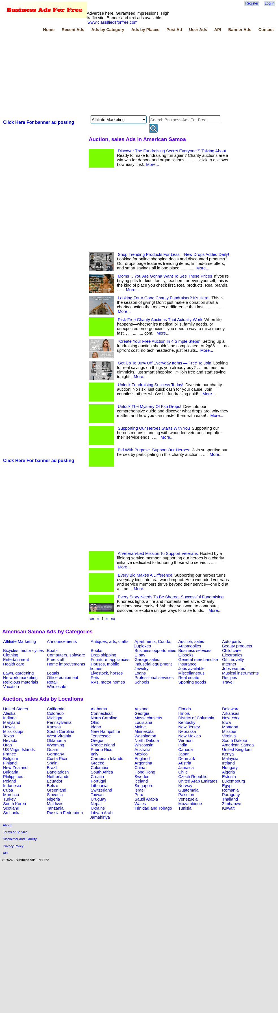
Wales (140, 803)
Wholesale (56, 686)
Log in (269, 3)
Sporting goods (192, 682)
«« (92, 618)
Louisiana (143, 722)
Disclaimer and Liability (20, 839)
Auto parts (231, 641)
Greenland (56, 790)
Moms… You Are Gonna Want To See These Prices (165, 276)
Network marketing (20, 677)
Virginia (229, 736)
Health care (13, 664)
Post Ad (174, 29)
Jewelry (141, 668)
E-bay (139, 655)
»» (113, 618)
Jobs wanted (233, 668)
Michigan (55, 718)
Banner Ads (239, 29)
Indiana (10, 718)
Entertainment (16, 659)
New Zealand (15, 767)
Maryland (11, 722)
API (217, 29)
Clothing (10, 655)
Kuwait (228, 808)
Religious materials (20, 682)
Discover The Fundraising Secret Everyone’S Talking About (172, 151)
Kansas (54, 727)
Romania (230, 790)
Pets (95, 677)
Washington (145, 736)
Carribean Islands (107, 758)
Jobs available (191, 668)
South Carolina (60, 731)
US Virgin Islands (19, 749)
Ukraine (98, 808)
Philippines (13, 776)
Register (251, 3)
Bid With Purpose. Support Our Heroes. (154, 450)
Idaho (96, 727)
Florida (184, 709)
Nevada (10, 740)
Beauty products (237, 646)
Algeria (228, 772)
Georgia (141, 713)
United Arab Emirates (197, 781)
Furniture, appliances (110, 659)
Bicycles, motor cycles (23, 650)
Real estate (188, 677)
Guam (52, 749)
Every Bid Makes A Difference (145, 575)
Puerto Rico (101, 749)
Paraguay (231, 794)
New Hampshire (105, 731)
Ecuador (54, 781)
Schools (141, 682)
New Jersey (189, 727)
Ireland (228, 763)
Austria (184, 763)
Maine (140, 727)
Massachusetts (148, 718)
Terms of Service (15, 832)
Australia (142, 749)
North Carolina (104, 718)
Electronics (232, 655)
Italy (94, 754)
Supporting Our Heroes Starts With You (154, 428)
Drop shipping (103, 655)
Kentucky (186, 722)
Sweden (141, 776)
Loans (140, 673)
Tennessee (101, 736)
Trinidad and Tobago (153, 808)
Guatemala (188, 790)
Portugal (98, 781)
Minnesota (144, 731)
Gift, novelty (233, 659)
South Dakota (234, 740)
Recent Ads (73, 29)
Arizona (141, 709)
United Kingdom (236, 749)
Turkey (9, 799)
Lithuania (99, 785)
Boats (52, 650)
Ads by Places (145, 29)
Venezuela (187, 799)
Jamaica (186, 767)
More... (152, 164)
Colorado (55, 713)
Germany (55, 754)
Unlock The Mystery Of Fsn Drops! (149, 406)
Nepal (96, 803)
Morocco (11, 794)
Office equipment (62, 677)
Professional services (153, 677)
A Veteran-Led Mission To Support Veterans (158, 553)
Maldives (55, 803)
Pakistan (186, 794)
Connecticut (101, 713)
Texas (8, 736)
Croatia (97, 776)
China (139, 767)
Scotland (11, 808)
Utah (7, 745)
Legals (53, 673)
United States (15, 709)
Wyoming (55, 745)
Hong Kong (144, 772)
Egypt (227, 785)
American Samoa (238, 745)
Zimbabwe (231, 803)
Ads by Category (107, 29)
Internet (229, 664)
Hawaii (9, 727)
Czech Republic (192, 776)
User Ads (198, 29)
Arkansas (230, 713)
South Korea (14, 803)
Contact (266, 29)
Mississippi (13, 731)
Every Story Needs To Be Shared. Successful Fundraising (170, 597)
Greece (97, 763)
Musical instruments (240, 673)
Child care (231, 650)
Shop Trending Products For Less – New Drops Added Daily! (173, 254)
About (7, 825)
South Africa (102, 772)
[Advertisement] (79, 74)
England (142, 758)
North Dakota (146, 740)
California (55, 709)
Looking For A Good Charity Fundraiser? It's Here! (164, 298)
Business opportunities (155, 650)
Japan (184, 754)
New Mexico (189, 736)
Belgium (10, 758)
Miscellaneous (191, 673)
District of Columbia (196, 718)
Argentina (143, 763)
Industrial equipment (153, 664)
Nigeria (53, 799)
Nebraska (187, 731)
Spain (52, 763)
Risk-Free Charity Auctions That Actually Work (160, 319)
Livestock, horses (107, 673)
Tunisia (185, 808)
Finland (10, 763)
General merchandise (198, 659)
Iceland (141, 781)
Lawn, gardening (18, 673)
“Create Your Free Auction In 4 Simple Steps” (159, 341)
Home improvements (66, 664)
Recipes (229, 677)
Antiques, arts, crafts (110, 641)
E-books (186, 655)
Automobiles (189, 646)
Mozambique (190, 803)
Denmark (186, 758)
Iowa (226, 722)
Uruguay (98, 799)
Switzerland (101, 790)
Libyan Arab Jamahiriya (101, 814)
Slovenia (55, 794)
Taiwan (97, 794)
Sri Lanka (12, 812)
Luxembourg (233, 781)
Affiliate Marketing (19, 641)
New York (231, 718)
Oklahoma (56, 740)
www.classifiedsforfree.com (113, 22)
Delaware (231, 709)
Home (49, 29)
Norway (185, 785)
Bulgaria (10, 772)
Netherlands (58, 776)
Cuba (8, 790)
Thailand (230, 799)
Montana (230, 727)
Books (96, 650)
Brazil (52, 767)
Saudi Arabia (146, 799)
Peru (138, 794)
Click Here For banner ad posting (38, 122)
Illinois (184, 713)
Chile (183, 772)
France (9, 754)
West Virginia (59, 736)
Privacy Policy (13, 846)
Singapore (143, 785)
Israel (139, 790)
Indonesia (12, 785)
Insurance (187, 664)
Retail (52, 682)
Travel (227, 682)
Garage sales (146, 659)
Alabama (99, 709)
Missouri (230, 731)
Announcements (62, 641)
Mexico (140, 754)
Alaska (9, 713)
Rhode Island (103, 745)
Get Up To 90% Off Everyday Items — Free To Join (164, 363)
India (182, 745)
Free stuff (55, 659)
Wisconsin (143, 745)
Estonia (229, 776)
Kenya (228, 754)
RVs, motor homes (108, 682)
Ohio (95, 722)
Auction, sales (191, 641)
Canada (185, 749)
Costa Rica (57, 758)
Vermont (186, 740)
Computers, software (66, 655)
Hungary (230, 767)
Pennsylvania (59, 722)
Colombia (99, 767)
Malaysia (230, 758)
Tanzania (55, 808)
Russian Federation (65, 812)
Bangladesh (58, 772)
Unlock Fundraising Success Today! (150, 385)
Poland (9, 781)
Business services (194, 650)
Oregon (98, 740)
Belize (52, 785)
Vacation (11, 686)
